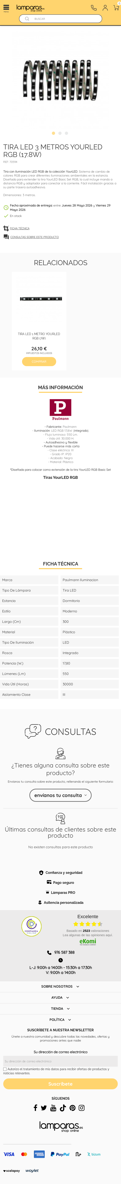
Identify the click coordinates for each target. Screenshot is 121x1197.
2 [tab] (60, 134)
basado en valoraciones (88, 930)
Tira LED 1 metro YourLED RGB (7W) (39, 336)
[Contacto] (94, 8)
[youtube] (53, 1107)
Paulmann (69, 427)
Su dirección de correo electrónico (61, 1052)
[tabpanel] (60, 80)
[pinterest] (72, 1107)
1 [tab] (54, 134)
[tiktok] (62, 1107)
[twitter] (44, 1107)
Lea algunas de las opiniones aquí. (88, 935)
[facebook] (35, 1107)
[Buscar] (64, 18)
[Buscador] (27, 19)
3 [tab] (67, 134)
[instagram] (81, 1107)
